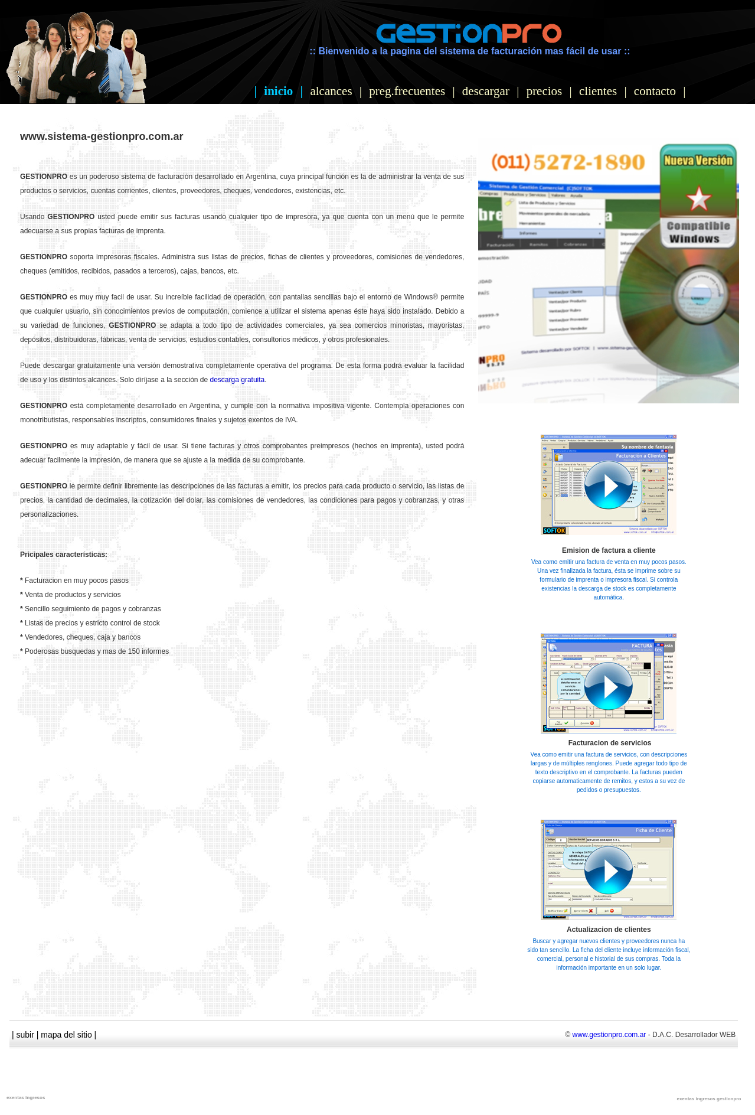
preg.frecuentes (407, 91)
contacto (655, 91)
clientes (598, 91)
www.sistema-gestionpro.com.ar (101, 136)
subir (25, 1034)
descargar (485, 91)
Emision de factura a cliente (609, 550)
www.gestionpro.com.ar (609, 1035)
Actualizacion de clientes (609, 929)
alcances (331, 91)
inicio (278, 91)
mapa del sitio (66, 1034)
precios (545, 91)
